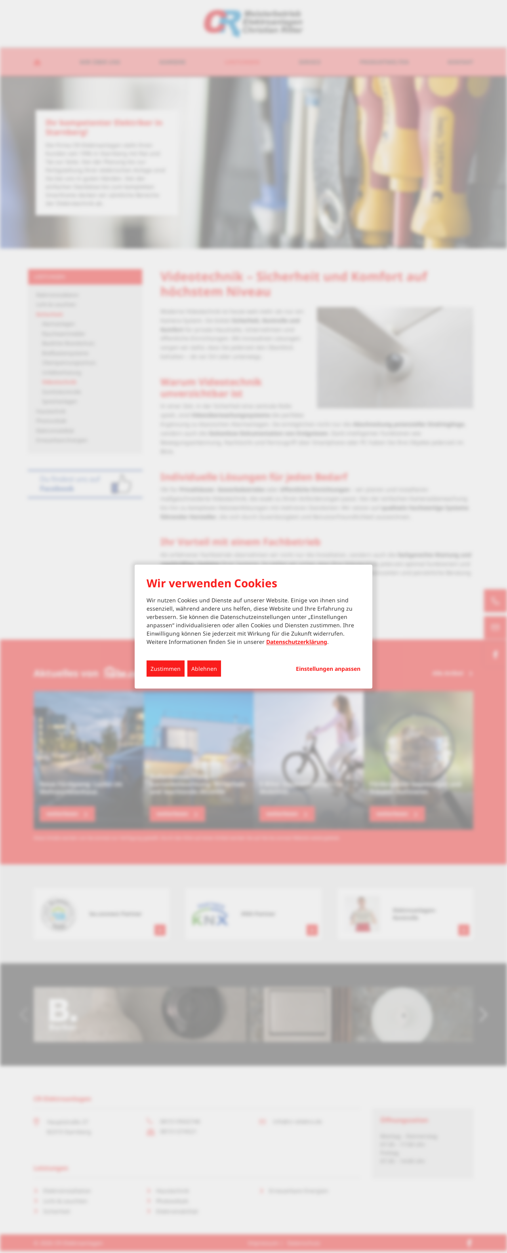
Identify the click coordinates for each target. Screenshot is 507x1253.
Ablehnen (204, 668)
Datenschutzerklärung (296, 641)
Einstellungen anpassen (328, 668)
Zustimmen (166, 668)
